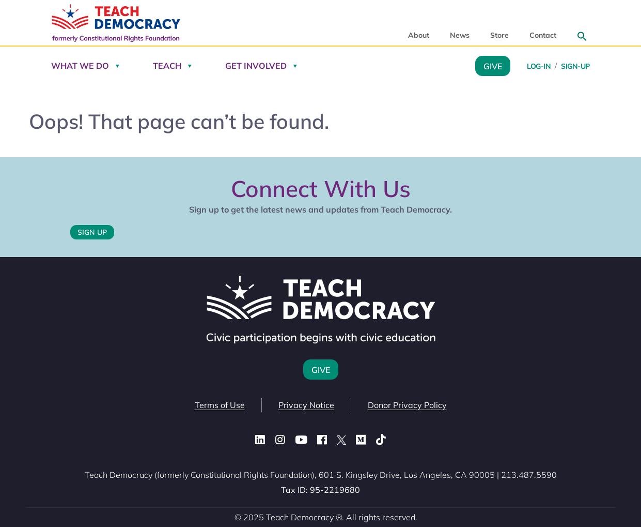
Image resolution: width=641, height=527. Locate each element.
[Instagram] (280, 440)
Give (492, 66)
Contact (542, 35)
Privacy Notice (306, 405)
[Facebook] (322, 440)
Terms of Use (220, 405)
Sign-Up (575, 66)
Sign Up (92, 232)
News (460, 35)
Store (499, 35)
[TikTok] (381, 440)
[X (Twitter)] (341, 440)
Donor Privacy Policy (407, 405)
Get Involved (256, 66)
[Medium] (361, 440)
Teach (167, 66)
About (418, 35)
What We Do (80, 66)
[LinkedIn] (260, 440)
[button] (582, 36)
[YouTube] (301, 440)
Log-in (539, 66)
